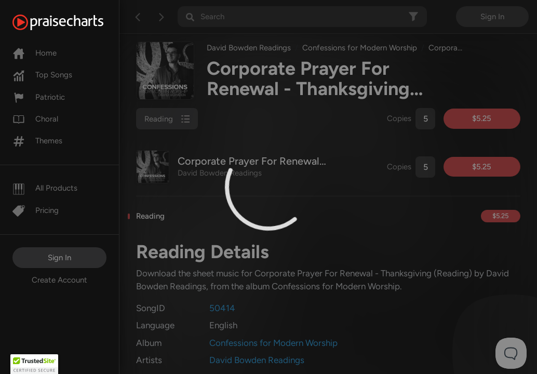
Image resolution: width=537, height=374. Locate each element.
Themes (37, 140)
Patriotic (38, 97)
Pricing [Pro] (35, 210)
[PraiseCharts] (70, 22)
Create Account (59, 280)
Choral (35, 119)
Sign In (59, 257)
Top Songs (42, 74)
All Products (44, 188)
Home (34, 53)
